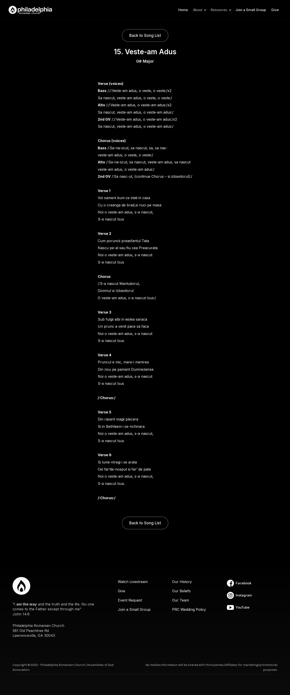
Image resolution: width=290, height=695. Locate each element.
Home (183, 10)
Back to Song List (145, 35)
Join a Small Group (250, 10)
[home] (32, 10)
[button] (199, 10)
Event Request (130, 600)
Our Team (180, 600)
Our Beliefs (181, 591)
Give (275, 10)
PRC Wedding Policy (189, 609)
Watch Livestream (133, 581)
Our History (182, 581)
